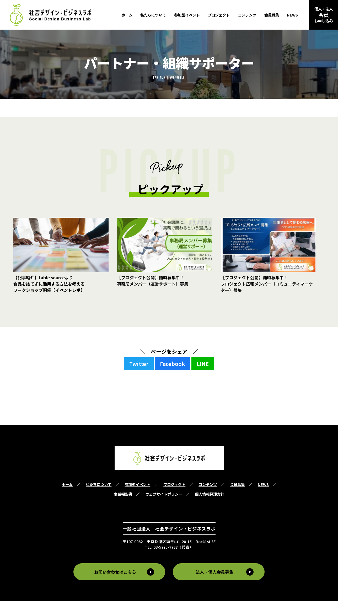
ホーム (126, 15)
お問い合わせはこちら (114, 572)
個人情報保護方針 (209, 494)
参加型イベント (187, 15)
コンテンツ (247, 15)
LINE (203, 364)
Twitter (138, 364)
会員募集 (271, 15)
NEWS (292, 15)
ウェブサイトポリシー (163, 494)
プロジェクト (219, 15)
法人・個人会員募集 (215, 572)
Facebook (172, 364)
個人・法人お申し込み (323, 14)
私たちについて (153, 15)
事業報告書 (123, 494)
